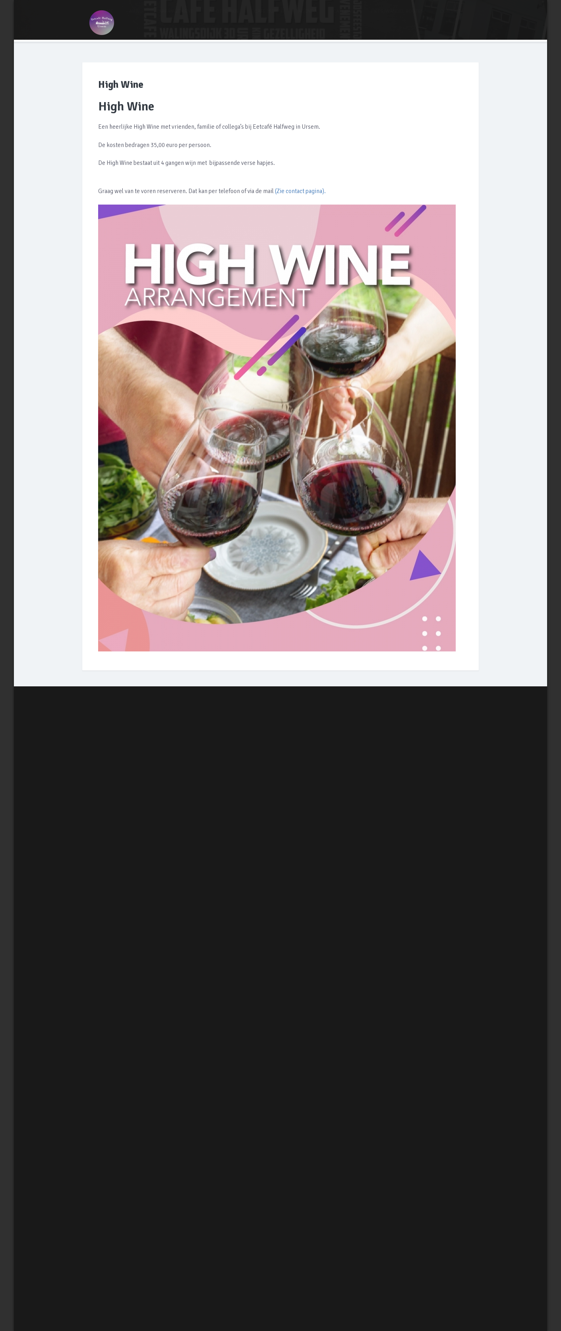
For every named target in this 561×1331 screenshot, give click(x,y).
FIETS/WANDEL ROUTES (397, 16)
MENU (136, 16)
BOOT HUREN (223, 16)
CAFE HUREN (268, 16)
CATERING (344, 16)
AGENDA (307, 16)
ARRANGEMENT (176, 16)
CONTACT (450, 16)
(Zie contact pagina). (300, 191)
